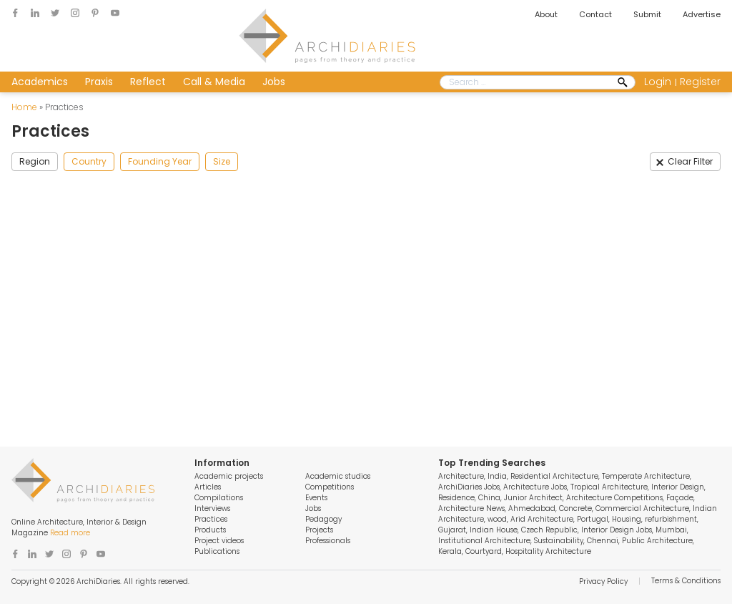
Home (24, 107)
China (489, 497)
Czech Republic (549, 530)
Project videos (219, 540)
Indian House (494, 530)
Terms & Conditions (686, 580)
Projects (319, 530)
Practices (210, 519)
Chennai (602, 540)
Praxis (99, 81)
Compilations (218, 497)
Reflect (148, 81)
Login (657, 81)
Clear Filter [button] (690, 161)
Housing (626, 519)
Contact (595, 14)
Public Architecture (657, 540)
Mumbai (671, 530)
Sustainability (558, 540)
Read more (70, 532)
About (546, 14)
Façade (679, 497)
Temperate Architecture (646, 476)
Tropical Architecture (609, 487)
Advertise (702, 14)
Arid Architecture (541, 519)
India (497, 476)
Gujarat (452, 530)
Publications (216, 551)
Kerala (450, 551)
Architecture (461, 476)
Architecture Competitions (614, 497)
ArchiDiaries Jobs (469, 487)
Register (700, 81)
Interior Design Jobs (616, 530)
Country (89, 161)
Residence (456, 497)
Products (210, 530)
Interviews (212, 508)
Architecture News (471, 508)
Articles (207, 487)
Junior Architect (533, 497)
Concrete (575, 508)
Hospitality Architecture (548, 551)
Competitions (329, 487)
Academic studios (337, 476)
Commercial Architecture (642, 508)
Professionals (327, 540)
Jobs (273, 81)
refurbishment (671, 519)
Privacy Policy (603, 581)
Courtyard (483, 551)
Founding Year (160, 161)
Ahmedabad (531, 508)
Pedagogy (323, 519)
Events (316, 497)
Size (221, 161)
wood (497, 519)
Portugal (592, 519)
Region (34, 161)
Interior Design (677, 487)
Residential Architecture (554, 476)
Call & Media (214, 81)
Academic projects (228, 476)
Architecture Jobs (535, 487)
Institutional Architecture (484, 540)
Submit (647, 14)
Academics (39, 81)
